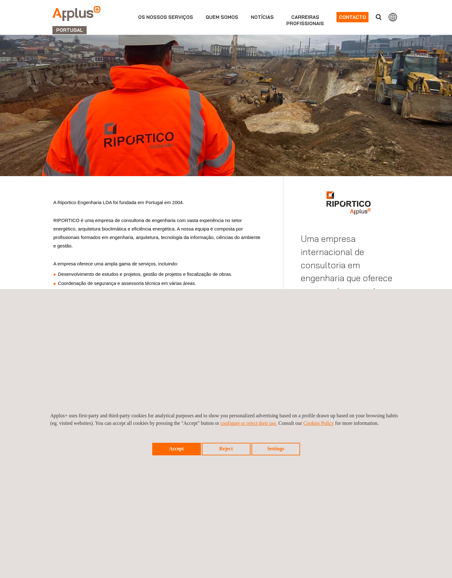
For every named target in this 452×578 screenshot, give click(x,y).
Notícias (262, 17)
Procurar (378, 17)
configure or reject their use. (248, 423)
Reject (226, 448)
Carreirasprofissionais (305, 20)
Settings (275, 448)
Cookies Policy (318, 423)
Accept (176, 448)
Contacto (352, 17)
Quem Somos (222, 17)
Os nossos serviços (165, 17)
